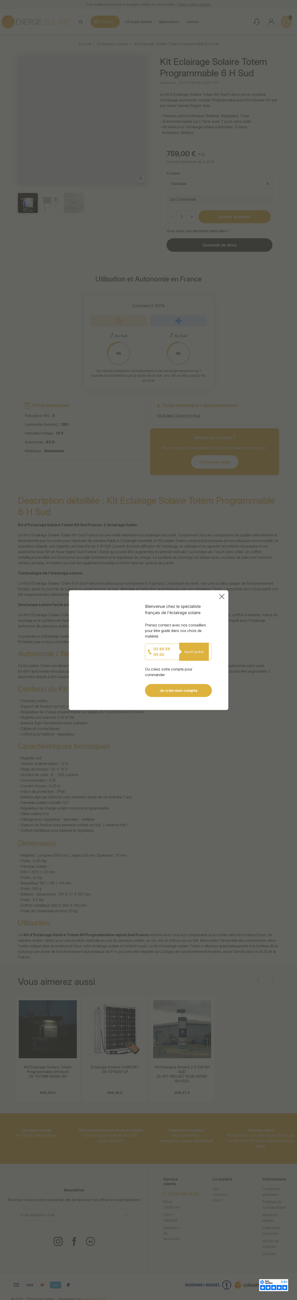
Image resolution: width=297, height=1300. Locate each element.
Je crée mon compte (184, 682)
